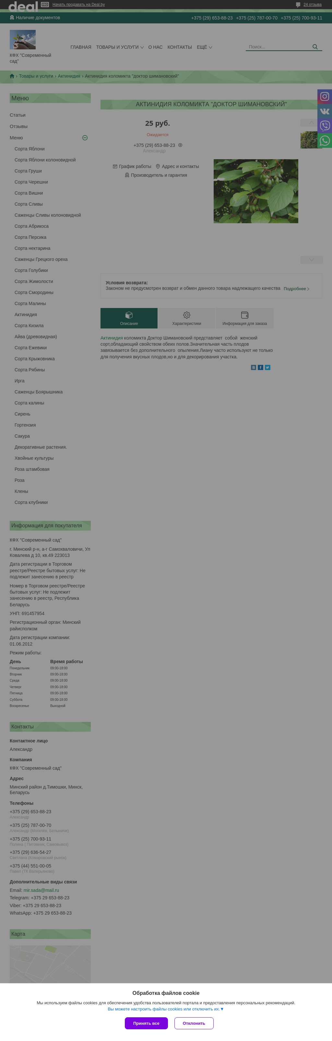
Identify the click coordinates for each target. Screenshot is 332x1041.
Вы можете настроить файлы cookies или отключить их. (164, 1009)
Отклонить (194, 1023)
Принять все (146, 1023)
